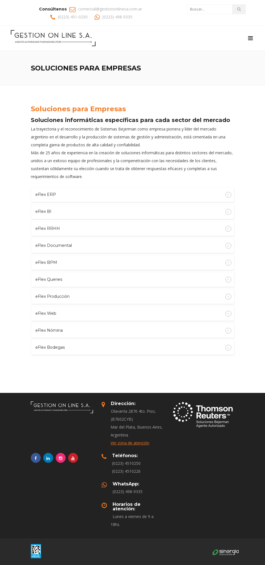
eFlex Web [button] (129, 313)
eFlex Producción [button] (129, 296)
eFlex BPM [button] (129, 263)
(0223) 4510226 (126, 471)
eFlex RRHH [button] (129, 229)
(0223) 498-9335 (128, 491)
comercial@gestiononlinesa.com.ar (110, 9)
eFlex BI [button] (129, 212)
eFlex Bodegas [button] (129, 347)
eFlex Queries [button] (129, 279)
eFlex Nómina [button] (129, 330)
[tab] (132, 194)
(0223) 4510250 (126, 463)
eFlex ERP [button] (129, 195)
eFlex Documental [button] (129, 246)
